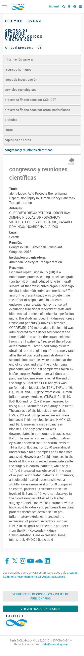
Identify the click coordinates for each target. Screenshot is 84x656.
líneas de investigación (21, 79)
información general (19, 59)
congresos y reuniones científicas (28, 150)
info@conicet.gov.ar (55, 644)
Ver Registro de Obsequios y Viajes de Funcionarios (40, 596)
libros (9, 130)
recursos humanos (18, 69)
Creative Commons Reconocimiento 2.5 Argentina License (40, 574)
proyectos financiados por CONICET (30, 99)
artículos (11, 119)
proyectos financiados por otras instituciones (37, 110)
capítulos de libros (18, 140)
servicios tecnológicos (20, 89)
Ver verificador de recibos (40, 609)
